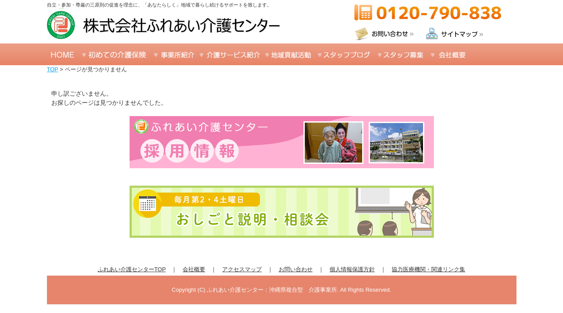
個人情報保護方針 (352, 269)
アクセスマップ (242, 269)
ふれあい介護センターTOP (132, 269)
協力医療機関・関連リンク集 (428, 269)
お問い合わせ (296, 269)
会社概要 (194, 269)
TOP (52, 69)
